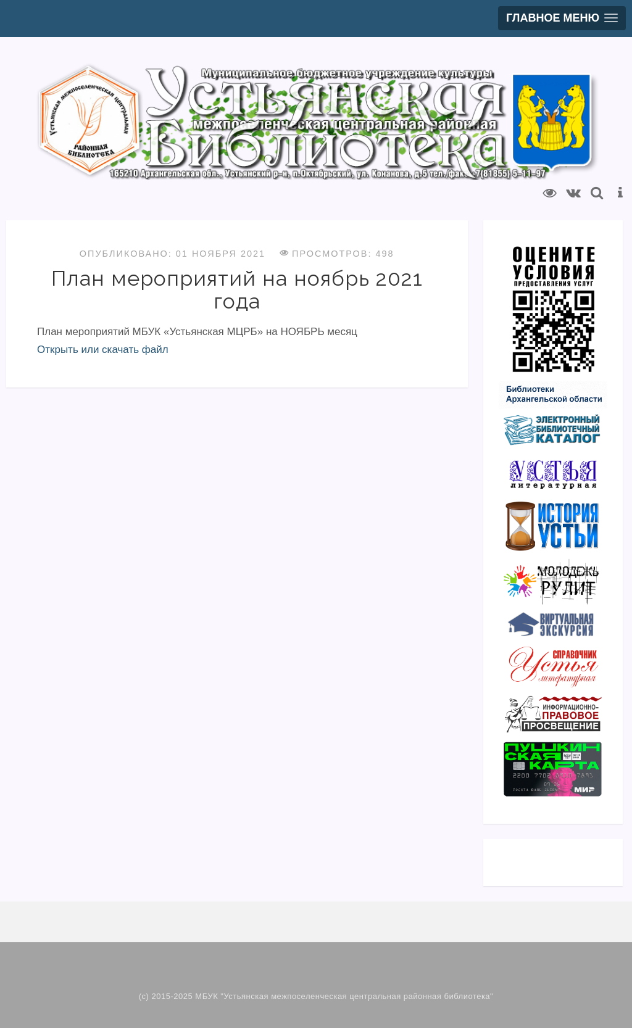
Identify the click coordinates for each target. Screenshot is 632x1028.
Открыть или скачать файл (102, 349)
